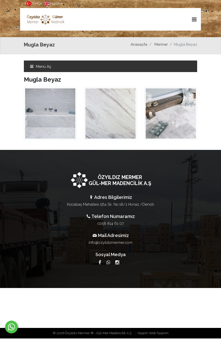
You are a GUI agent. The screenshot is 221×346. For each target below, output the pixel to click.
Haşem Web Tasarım (153, 333)
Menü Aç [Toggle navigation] (40, 66)
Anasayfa (139, 44)
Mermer (161, 44)
